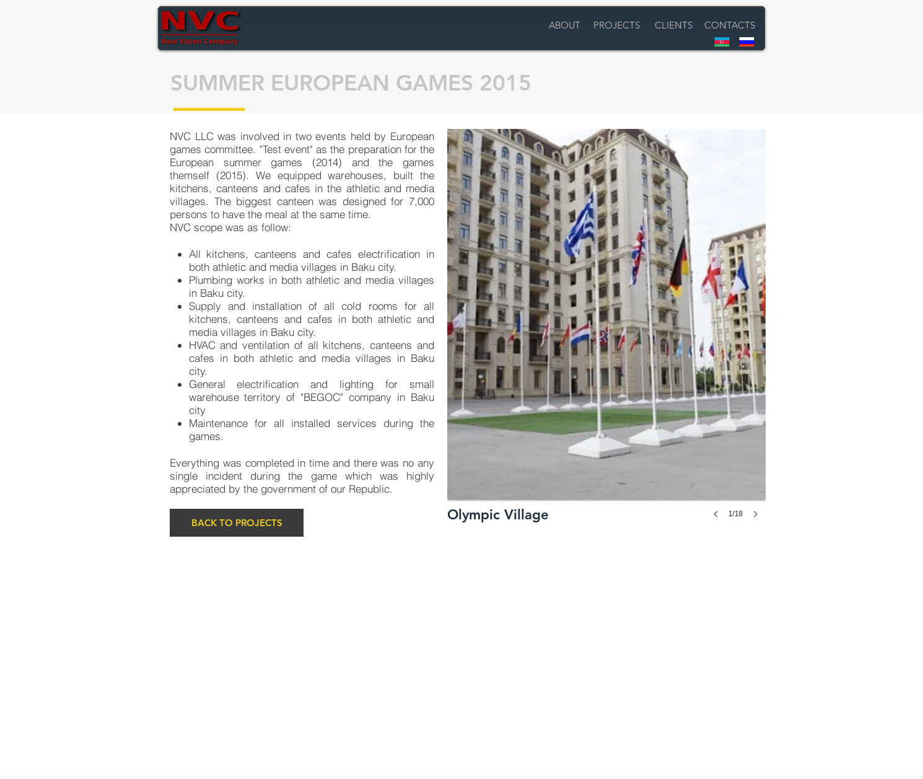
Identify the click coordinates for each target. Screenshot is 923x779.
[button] (606, 336)
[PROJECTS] (616, 25)
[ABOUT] (564, 25)
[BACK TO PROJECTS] (237, 523)
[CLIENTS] (674, 25)
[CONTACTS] (729, 25)
